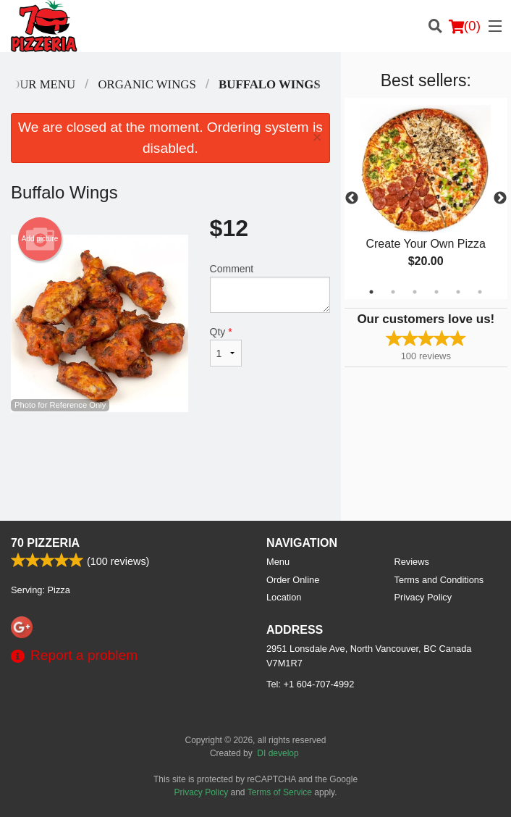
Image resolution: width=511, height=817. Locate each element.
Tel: (310, 684)
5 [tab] (458, 292)
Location (283, 597)
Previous (352, 198)
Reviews (411, 561)
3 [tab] (414, 292)
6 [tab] (480, 292)
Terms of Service (280, 792)
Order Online (292, 579)
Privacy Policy (423, 597)
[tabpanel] (426, 198)
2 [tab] (393, 292)
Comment (270, 288)
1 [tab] (371, 292)
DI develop (277, 753)
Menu (278, 561)
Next (500, 198)
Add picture (40, 239)
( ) (465, 26)
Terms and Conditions (439, 579)
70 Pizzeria (45, 543)
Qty (226, 346)
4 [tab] (436, 292)
